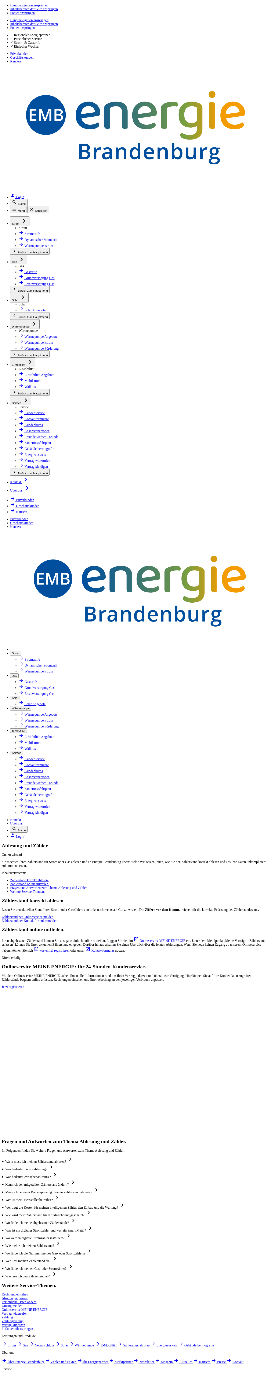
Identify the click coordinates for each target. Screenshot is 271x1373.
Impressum (25, 1267)
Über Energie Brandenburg (121, 1025)
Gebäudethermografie (34, 1110)
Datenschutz (26, 1278)
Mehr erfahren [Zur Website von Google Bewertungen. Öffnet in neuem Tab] (52, 1196)
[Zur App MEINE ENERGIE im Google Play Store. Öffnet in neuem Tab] (178, 1245)
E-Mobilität (25, 1082)
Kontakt (191, 24)
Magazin (106, 1072)
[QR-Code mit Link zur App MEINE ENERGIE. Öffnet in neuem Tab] (147, 1238)
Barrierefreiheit (28, 1300)
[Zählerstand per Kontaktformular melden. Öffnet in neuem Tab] (198, 354)
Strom (21, 1035)
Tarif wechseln (195, 1025)
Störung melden (29, 1289)
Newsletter (108, 1062)
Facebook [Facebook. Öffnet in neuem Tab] (27, 1231)
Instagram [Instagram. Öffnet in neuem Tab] (27, 1242)
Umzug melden (196, 1118)
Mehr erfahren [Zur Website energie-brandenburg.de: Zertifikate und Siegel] (108, 1196)
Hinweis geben (28, 1333)
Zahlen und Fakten (115, 1034)
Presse (105, 1100)
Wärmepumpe (28, 1072)
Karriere (262, 12)
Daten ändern (195, 1072)
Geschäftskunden (234, 12)
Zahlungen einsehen (200, 1100)
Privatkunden (202, 12)
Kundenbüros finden (200, 1034)
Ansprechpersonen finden (204, 1044)
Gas (20, 1044)
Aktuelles (107, 1081)
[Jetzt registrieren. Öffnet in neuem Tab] (170, 569)
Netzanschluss (28, 1054)
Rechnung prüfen (197, 1081)
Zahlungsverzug (196, 1109)
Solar (21, 1063)
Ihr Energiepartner (115, 1044)
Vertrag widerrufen (199, 1128)
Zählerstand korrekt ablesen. (55, 234)
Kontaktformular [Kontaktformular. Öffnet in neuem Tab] (198, 428)
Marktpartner (111, 1053)
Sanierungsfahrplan (32, 1091)
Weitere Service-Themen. (51, 264)
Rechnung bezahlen (199, 1090)
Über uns (209, 24)
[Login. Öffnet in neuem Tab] (258, 24)
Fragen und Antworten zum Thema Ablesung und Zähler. (82, 254)
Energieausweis (29, 1100)
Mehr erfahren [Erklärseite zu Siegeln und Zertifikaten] (218, 1196)
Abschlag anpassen (199, 1062)
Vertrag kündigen (197, 1137)
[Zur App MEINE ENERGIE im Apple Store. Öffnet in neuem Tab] (178, 1232)
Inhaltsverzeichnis (31, 1311)
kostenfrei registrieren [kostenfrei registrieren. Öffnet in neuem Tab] (130, 428)
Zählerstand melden (200, 1053)
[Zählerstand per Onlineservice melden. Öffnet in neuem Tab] (72, 354)
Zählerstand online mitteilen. (55, 244)
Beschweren (26, 1322)
